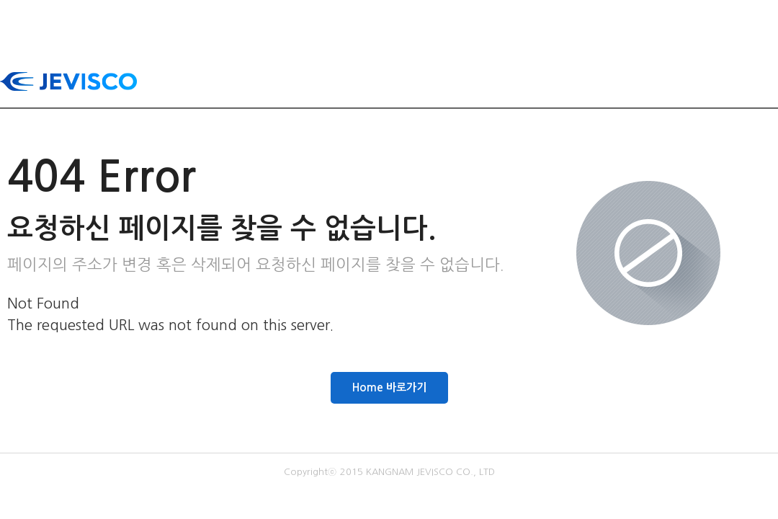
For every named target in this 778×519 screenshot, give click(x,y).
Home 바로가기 (389, 387)
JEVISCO (68, 81)
